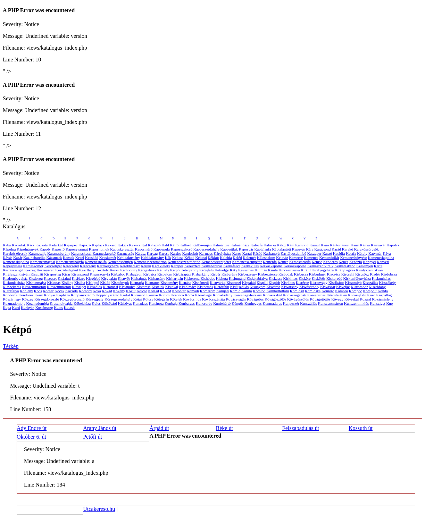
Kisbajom (164, 274)
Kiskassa (275, 278)
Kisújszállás (239, 287)
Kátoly (362, 253)
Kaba (7, 245)
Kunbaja (171, 303)
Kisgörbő (93, 278)
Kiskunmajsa (36, 282)
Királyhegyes (345, 270)
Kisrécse (302, 282)
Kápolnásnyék (28, 249)
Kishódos (208, 278)
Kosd (371, 295)
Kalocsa (270, 245)
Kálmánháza (240, 245)
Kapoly (45, 249)
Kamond (301, 245)
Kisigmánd (237, 278)
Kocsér (48, 291)
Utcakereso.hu (99, 509)
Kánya (365, 245)
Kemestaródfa (300, 262)
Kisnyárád (217, 282)
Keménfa (270, 262)
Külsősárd (109, 303)
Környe (152, 295)
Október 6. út (31, 437)
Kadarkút (56, 245)
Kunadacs (140, 303)
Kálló (174, 245)
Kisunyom (258, 287)
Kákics (122, 245)
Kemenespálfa (96, 262)
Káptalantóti (281, 249)
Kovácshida (192, 299)
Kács (30, 245)
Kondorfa (10, 295)
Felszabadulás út (300, 428)
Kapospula (161, 249)
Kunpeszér (291, 303)
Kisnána (185, 282)
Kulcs (96, 303)
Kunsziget (377, 303)
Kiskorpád (334, 278)
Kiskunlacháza (14, 282)
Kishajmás (139, 278)
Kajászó (84, 245)
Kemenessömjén (120, 262)
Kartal (247, 253)
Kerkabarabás (211, 266)
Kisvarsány (290, 287)
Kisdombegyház (15, 278)
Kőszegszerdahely (118, 299)
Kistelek (157, 287)
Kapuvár (298, 249)
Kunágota (156, 303)
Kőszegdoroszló (46, 299)
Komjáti (222, 291)
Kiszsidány (377, 287)
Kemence (311, 257)
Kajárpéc (71, 245)
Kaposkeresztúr (122, 249)
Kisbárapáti (182, 274)
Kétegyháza (147, 270)
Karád (336, 249)
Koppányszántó (82, 295)
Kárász (140, 253)
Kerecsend (71, 266)
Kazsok (68, 257)
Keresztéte (192, 266)
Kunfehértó (222, 303)
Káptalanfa (262, 249)
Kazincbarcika (34, 257)
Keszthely (86, 270)
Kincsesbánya (289, 270)
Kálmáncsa (221, 245)
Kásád (257, 253)
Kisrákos (288, 282)
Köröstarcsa (316, 295)
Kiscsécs (333, 274)
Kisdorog (35, 278)
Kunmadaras (272, 303)
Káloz (281, 245)
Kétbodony (128, 270)
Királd (305, 270)
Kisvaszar (327, 287)
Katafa (351, 253)
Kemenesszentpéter (216, 262)
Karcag (152, 253)
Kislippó (92, 282)
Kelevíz (282, 257)
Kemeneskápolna (381, 257)
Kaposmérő (143, 249)
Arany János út (99, 428)
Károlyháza (222, 253)
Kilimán (261, 270)
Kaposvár (246, 249)
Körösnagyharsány (247, 295)
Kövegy (337, 299)
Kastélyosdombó (293, 253)
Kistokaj (171, 287)
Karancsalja (37, 253)
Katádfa (339, 253)
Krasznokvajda (61, 303)
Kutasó (69, 307)
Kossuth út (361, 428)
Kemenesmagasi (42, 262)
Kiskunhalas (381, 278)
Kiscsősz (362, 274)
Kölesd (153, 291)
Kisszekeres (12, 287)
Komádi (192, 291)
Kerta (378, 266)
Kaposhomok (99, 249)
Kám (290, 245)
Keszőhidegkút (66, 270)
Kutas (58, 307)
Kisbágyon (134, 274)
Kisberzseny (247, 274)
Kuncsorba (204, 303)
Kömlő (246, 291)
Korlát (125, 295)
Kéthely (163, 270)
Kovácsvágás (236, 299)
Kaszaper (314, 253)
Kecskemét (107, 257)
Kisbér (215, 274)
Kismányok (120, 282)
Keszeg (29, 270)
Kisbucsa (301, 274)
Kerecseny (88, 266)
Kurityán (27, 307)
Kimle (273, 270)
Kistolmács (188, 287)
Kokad (107, 291)
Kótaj (137, 299)
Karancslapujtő (104, 253)
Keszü (114, 270)
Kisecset (50, 278)
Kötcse (148, 299)
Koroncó (177, 295)
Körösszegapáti (294, 295)
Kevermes (246, 270)
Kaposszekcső (181, 249)
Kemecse (296, 257)
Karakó (347, 249)
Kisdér (375, 274)
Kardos (175, 253)
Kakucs (135, 245)
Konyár (49, 295)
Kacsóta (41, 245)
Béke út (224, 428)
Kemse (316, 262)
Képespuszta (12, 266)
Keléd (237, 257)
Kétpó (175, 270)
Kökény (119, 291)
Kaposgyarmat (77, 249)
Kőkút (131, 291)
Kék (168, 257)
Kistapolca (127, 287)
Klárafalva (11, 291)
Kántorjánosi (340, 245)
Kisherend (192, 278)
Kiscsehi (348, 274)
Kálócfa (256, 245)
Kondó (382, 291)
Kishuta (222, 278)
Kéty (233, 270)
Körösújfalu (357, 295)
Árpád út (159, 428)
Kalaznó (154, 245)
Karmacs (205, 253)
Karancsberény (58, 253)
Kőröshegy (203, 295)
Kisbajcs (150, 274)
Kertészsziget (13, 270)
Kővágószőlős (275, 299)
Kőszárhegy (12, 299)
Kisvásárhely (309, 287)
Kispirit (274, 282)
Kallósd (185, 245)
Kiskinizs (290, 278)
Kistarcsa (143, 287)
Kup (389, 303)
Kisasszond (80, 274)
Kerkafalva (231, 266)
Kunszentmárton (330, 303)
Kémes (283, 262)
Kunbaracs (186, 303)
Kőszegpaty (94, 299)
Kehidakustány (128, 257)
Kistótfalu (221, 287)
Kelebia (226, 257)
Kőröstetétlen (336, 295)
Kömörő (341, 291)
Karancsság (125, 253)
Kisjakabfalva (257, 278)
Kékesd (201, 257)
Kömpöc (355, 291)
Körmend (138, 295)
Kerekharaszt (130, 266)
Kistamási (110, 287)
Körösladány (222, 295)
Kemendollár (329, 257)
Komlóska (312, 291)
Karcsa (164, 253)
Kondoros (25, 295)
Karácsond (322, 249)
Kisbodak (285, 274)
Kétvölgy (222, 270)
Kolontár (179, 291)
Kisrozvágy (318, 282)
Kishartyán (174, 278)
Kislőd (105, 282)
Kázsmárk (54, 257)
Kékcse (177, 257)
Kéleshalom (266, 257)
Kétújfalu (206, 270)
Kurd (16, 307)
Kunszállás (308, 303)
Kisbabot (118, 274)
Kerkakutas (250, 266)
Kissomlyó (353, 282)
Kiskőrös (318, 278)
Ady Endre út (32, 428)
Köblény (26, 291)
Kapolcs (392, 245)
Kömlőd (259, 291)
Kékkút (213, 257)
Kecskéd (91, 257)
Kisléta (79, 282)
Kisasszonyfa (100, 274)
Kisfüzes (78, 278)
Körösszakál (272, 295)
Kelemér (249, 257)
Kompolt (369, 291)
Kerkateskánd (344, 266)
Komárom (208, 291)
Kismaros (152, 282)
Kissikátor (336, 282)
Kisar (66, 274)
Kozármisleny (382, 299)
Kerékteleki (161, 266)
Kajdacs (98, 245)
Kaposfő (58, 249)
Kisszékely (387, 282)
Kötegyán (161, 299)
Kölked (165, 291)
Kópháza (63, 295)
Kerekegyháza (108, 266)
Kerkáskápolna (271, 266)
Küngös (237, 303)
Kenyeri (383, 262)
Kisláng (67, 282)
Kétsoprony (189, 270)
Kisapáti (37, 274)
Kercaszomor (33, 266)
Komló (235, 291)
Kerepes (177, 266)
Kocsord (85, 291)
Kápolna (9, 249)
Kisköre (305, 278)
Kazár (17, 257)
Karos (236, 253)
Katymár (375, 253)
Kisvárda (273, 287)
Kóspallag (384, 295)
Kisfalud (64, 278)
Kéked (189, 257)
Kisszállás (370, 282)
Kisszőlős (94, 287)
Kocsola (71, 291)
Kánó (325, 245)
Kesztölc (102, 270)
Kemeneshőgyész (353, 257)
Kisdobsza (389, 274)
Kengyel (369, 262)
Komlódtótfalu (277, 291)
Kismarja (137, 282)
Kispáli (262, 282)
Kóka (97, 291)
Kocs (38, 291)
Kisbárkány (200, 274)
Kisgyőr (124, 278)
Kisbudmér (317, 274)
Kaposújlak (229, 249)
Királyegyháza (322, 270)
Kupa (7, 307)
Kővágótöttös (320, 299)
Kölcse (141, 291)
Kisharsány (156, 278)
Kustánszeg (44, 307)
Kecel (79, 257)
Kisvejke (343, 287)
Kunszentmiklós (356, 303)
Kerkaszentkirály (320, 266)
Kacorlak (19, 245)
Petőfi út (92, 437)
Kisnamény (169, 282)
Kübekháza (82, 303)
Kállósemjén (202, 245)
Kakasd (110, 245)
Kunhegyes (253, 303)
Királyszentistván (369, 270)
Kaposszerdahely (206, 249)
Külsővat (125, 303)
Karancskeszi (81, 253)
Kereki (146, 266)
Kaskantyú (271, 253)
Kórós (189, 295)
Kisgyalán (109, 278)
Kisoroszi (233, 282)
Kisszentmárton (34, 287)
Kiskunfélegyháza (357, 278)
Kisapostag (52, 274)
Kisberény (229, 274)
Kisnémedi (200, 282)
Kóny (38, 295)
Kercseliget (53, 266)
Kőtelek (176, 299)
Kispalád (249, 282)
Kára (309, 249)
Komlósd (297, 291)
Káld (165, 245)
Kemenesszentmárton (150, 262)
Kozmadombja (14, 303)
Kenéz (343, 262)
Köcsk (59, 291)
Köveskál (351, 299)
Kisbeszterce (267, 274)
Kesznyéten (45, 270)
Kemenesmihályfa (70, 262)
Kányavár (378, 245)
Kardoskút (190, 253)
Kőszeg (27, 299)
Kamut (314, 245)
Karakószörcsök (366, 249)
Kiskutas (54, 282)
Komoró (328, 291)
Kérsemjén (364, 266)
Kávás (7, 257)
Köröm (164, 295)
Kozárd (365, 299)
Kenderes (330, 262)
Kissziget (79, 287)
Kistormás (205, 287)
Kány (355, 245)
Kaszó (327, 253)
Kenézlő (355, 262)
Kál (144, 245)
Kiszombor (359, 287)
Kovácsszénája (213, 299)
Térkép (10, 346)
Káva (387, 253)
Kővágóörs (255, 299)
